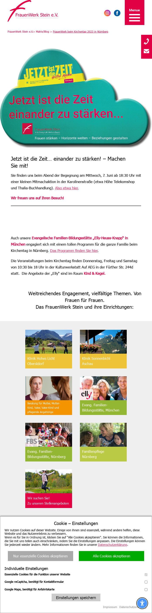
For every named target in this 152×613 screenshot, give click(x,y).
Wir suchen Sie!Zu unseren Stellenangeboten (48, 500)
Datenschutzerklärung (112, 545)
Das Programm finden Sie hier (74, 250)
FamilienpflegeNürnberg (93, 454)
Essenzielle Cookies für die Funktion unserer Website (76, 574)
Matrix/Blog (42, 31)
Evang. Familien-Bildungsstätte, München (100, 407)
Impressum (110, 607)
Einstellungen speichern (76, 597)
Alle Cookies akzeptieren (111, 556)
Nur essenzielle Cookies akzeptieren (40, 556)
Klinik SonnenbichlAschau (96, 361)
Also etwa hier (66, 187)
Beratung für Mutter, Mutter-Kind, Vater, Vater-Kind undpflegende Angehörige (43, 407)
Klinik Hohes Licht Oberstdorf (41, 361)
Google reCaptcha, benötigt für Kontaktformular (76, 581)
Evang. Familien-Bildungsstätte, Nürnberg (46, 454)
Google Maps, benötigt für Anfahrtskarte (76, 589)
